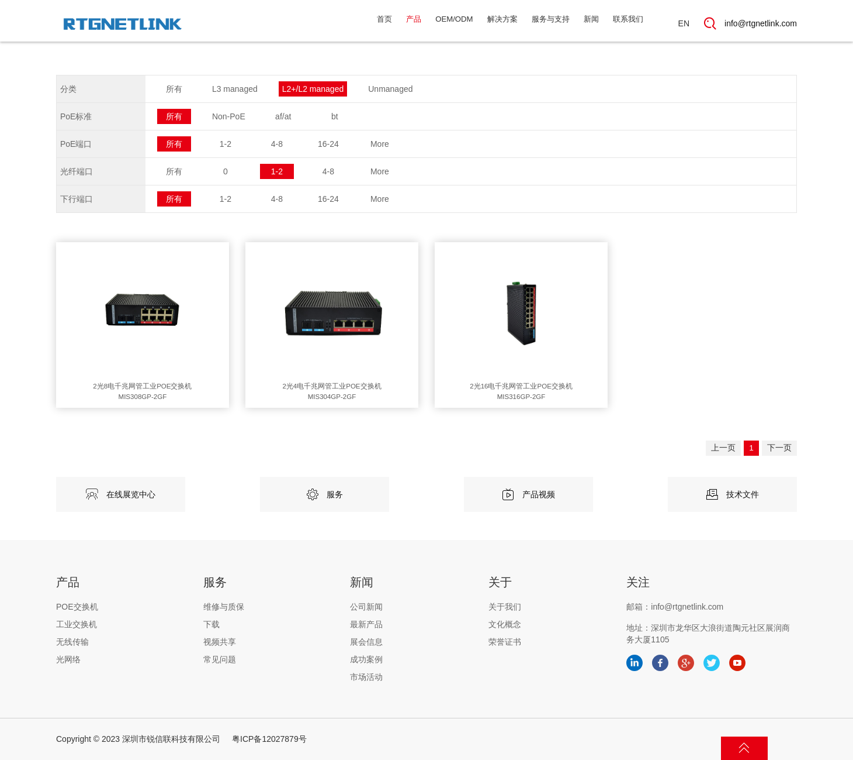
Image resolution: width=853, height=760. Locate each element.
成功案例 (366, 659)
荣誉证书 (504, 641)
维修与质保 (223, 606)
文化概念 (504, 624)
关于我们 (504, 606)
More (379, 144)
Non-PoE (228, 116)
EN (683, 23)
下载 (211, 624)
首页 (344, 23)
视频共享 (219, 641)
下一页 (776, 454)
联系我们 (624, 23)
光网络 (68, 659)
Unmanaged (390, 89)
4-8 (277, 144)
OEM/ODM (423, 23)
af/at (283, 116)
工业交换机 (76, 624)
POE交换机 (77, 606)
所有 (174, 89)
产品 (377, 23)
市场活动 (366, 677)
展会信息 (366, 641)
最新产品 (366, 624)
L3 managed (235, 89)
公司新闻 (366, 606)
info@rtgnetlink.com (760, 23)
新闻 (582, 23)
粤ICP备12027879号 (269, 739)
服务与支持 (535, 23)
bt (334, 116)
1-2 (225, 144)
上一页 (711, 454)
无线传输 (72, 641)
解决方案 (479, 23)
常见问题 (219, 659)
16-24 (328, 144)
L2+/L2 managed (313, 89)
